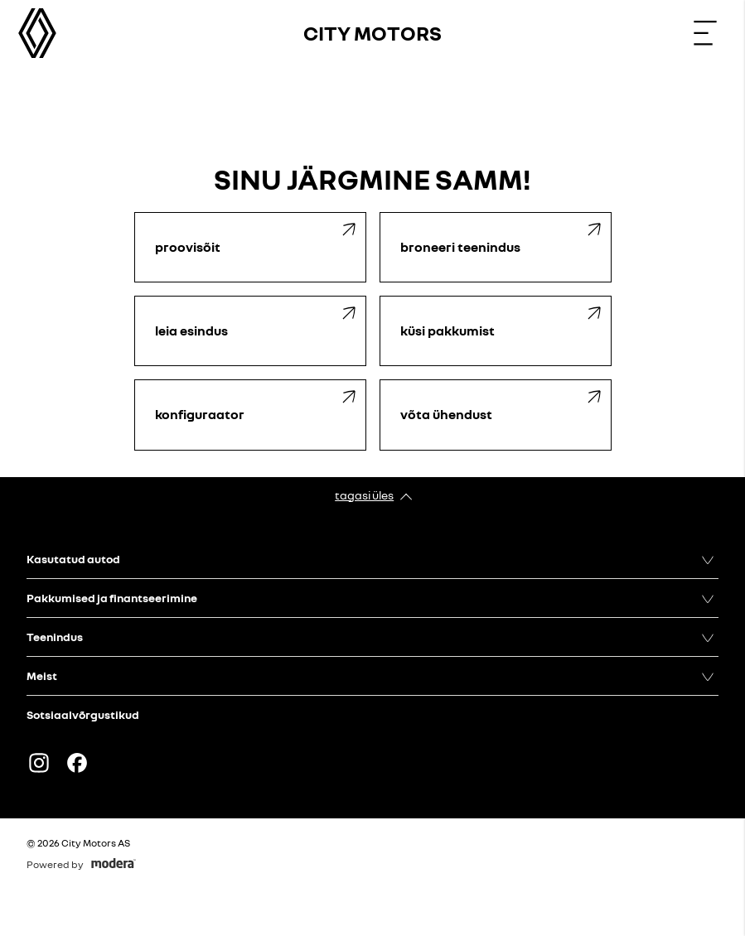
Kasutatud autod (73, 559)
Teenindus (55, 637)
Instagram (39, 762)
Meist (42, 675)
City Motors (372, 33)
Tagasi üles (364, 495)
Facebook (77, 762)
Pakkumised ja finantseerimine (112, 598)
